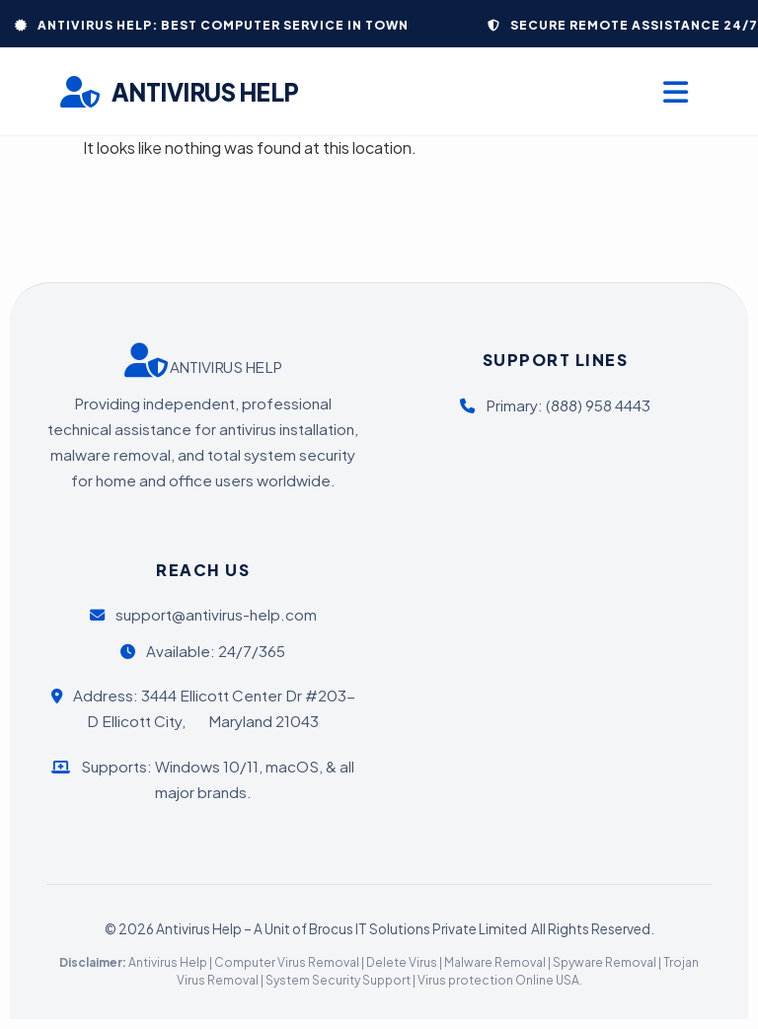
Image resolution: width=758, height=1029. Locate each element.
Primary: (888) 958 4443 (555, 405)
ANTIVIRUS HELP (179, 92)
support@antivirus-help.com (203, 614)
